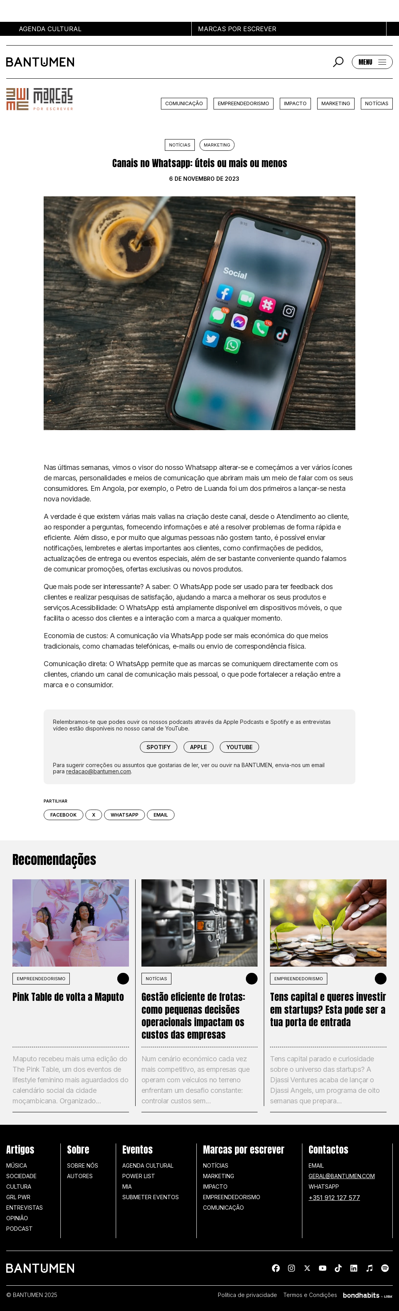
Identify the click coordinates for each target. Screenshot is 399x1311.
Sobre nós (82, 1165)
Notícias (376, 103)
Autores (80, 1176)
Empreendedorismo (243, 103)
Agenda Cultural (147, 1165)
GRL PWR (18, 1197)
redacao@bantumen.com (98, 771)
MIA (127, 1186)
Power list (138, 1176)
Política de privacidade (247, 1295)
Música (16, 1165)
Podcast (19, 1228)
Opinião (17, 1218)
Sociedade (21, 1176)
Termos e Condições (310, 1295)
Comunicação (184, 103)
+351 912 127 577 (334, 1198)
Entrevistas (24, 1207)
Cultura (18, 1186)
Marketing (335, 103)
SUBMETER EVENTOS (150, 1197)
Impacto (295, 103)
